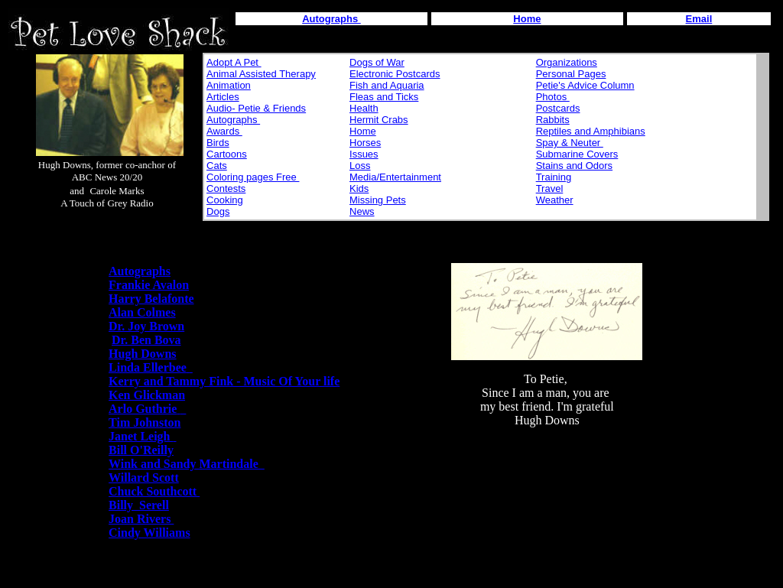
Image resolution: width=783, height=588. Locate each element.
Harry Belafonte (151, 298)
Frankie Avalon (149, 284)
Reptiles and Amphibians (590, 131)
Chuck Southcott (154, 491)
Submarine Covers (577, 154)
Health (364, 108)
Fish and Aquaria (386, 85)
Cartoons (226, 154)
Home (527, 18)
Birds (217, 142)
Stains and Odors (574, 165)
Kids (359, 188)
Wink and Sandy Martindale (187, 463)
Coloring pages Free (252, 177)
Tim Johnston (144, 422)
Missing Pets (377, 200)
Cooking (224, 200)
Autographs (233, 119)
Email (699, 18)
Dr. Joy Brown (146, 326)
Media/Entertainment (395, 177)
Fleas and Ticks (383, 96)
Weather (554, 200)
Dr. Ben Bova (146, 339)
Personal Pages (571, 74)
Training (553, 177)
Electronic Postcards (394, 74)
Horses (365, 142)
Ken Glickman (147, 394)
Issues (364, 154)
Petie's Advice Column (585, 85)
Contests (225, 188)
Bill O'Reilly (141, 449)
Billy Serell (139, 505)
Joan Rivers (141, 518)
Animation (228, 85)
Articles (222, 96)
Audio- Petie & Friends (256, 108)
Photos (553, 96)
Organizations (566, 62)
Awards (224, 131)
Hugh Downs (142, 353)
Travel (550, 188)
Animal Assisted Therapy (261, 74)
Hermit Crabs (378, 119)
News (362, 211)
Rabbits (553, 119)
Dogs (217, 211)
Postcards (558, 108)
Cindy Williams (149, 532)
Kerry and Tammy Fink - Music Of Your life (224, 381)
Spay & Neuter (569, 142)
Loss (359, 165)
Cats (216, 165)
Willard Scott (144, 477)
